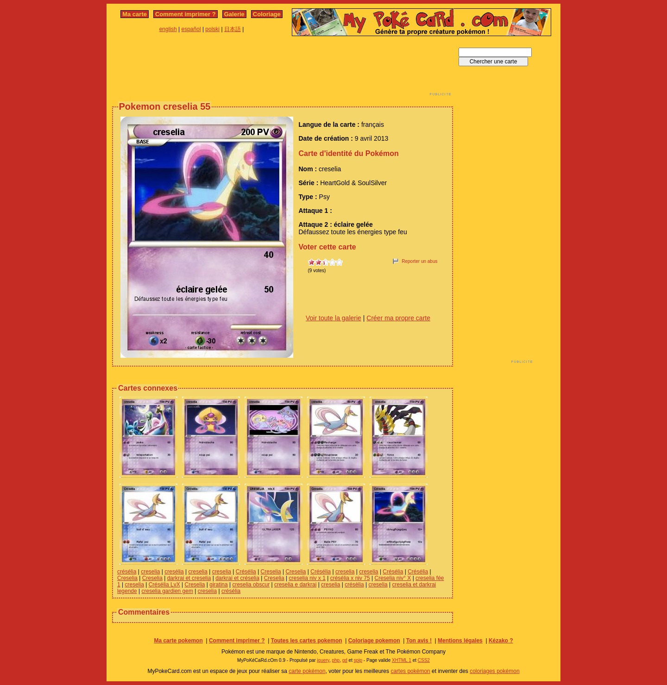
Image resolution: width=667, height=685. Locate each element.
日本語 (232, 29)
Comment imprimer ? (185, 14)
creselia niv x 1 (307, 578)
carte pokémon (307, 671)
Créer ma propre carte (398, 318)
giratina (218, 584)
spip (358, 660)
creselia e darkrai (295, 584)
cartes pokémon (410, 671)
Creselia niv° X (392, 578)
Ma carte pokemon (178, 640)
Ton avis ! (419, 640)
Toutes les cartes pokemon (306, 640)
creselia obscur (251, 584)
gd (344, 660)
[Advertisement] (282, 68)
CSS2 (424, 660)
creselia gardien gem (167, 591)
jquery (323, 660)
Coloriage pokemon (374, 640)
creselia (150, 571)
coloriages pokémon (494, 671)
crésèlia (354, 584)
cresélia (173, 571)
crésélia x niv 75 (350, 578)
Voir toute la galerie (333, 318)
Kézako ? (501, 640)
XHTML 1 (401, 660)
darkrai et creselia (189, 578)
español (191, 29)
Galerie (234, 14)
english (168, 29)
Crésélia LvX (164, 584)
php (336, 660)
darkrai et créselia (237, 578)
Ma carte (134, 14)
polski (212, 29)
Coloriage (267, 14)
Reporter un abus (419, 261)
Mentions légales (460, 640)
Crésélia (246, 571)
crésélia (126, 571)
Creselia (271, 571)
